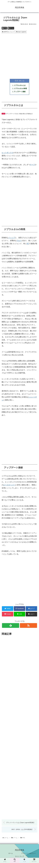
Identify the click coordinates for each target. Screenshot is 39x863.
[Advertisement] (19, 54)
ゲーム (11, 28)
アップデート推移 (19, 91)
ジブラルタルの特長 (20, 88)
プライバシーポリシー (28, 853)
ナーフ (32, 165)
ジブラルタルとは (19, 85)
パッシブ (11, 238)
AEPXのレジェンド (8, 32)
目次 (16, 81)
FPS (4, 28)
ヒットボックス (7, 153)
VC (28, 243)
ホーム (10, 853)
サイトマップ (19, 856)
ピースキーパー (9, 485)
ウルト (19, 240)
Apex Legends (21, 32)
